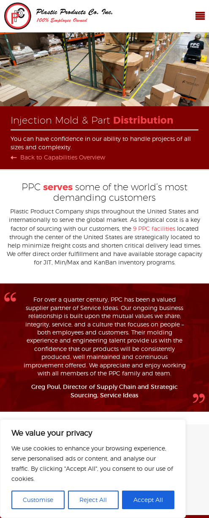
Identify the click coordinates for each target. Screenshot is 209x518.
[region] (93, 468)
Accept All (148, 499)
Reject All (93, 499)
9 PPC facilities (154, 228)
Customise (38, 499)
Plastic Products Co (58, 16)
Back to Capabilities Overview (62, 157)
